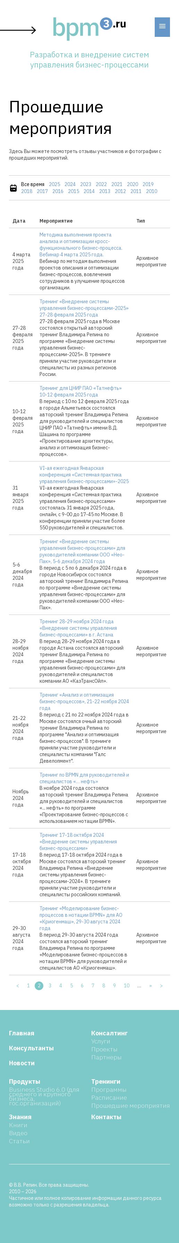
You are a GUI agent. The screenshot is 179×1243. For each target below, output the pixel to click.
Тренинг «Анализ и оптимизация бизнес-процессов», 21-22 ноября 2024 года (84, 701)
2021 (116, 184)
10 (126, 986)
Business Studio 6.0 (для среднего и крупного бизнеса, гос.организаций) (44, 1096)
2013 (104, 191)
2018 (26, 191)
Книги (18, 1125)
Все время (32, 184)
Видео (18, 1133)
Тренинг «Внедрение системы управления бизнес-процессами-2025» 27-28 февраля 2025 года (84, 308)
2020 (132, 184)
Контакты (106, 1117)
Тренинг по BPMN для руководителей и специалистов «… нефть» (84, 778)
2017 (42, 191)
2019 (148, 184)
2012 (120, 191)
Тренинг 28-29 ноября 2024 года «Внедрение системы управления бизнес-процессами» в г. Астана (78, 628)
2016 (57, 191)
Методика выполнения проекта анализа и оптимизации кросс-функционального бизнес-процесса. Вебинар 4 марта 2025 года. (81, 245)
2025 (54, 184)
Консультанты (31, 1048)
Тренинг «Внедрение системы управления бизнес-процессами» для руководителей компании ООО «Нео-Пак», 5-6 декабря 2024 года (82, 551)
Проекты (104, 1049)
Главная (21, 1033)
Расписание (109, 1097)
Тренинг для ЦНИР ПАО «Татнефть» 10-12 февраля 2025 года (81, 391)
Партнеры (106, 1057)
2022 (101, 184)
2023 (85, 184)
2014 (89, 191)
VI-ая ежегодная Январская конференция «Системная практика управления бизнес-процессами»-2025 (84, 474)
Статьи (19, 1141)
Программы (109, 1089)
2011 (136, 191)
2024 (70, 184)
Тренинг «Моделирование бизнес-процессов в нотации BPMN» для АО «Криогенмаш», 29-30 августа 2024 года (81, 918)
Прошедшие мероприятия (130, 1105)
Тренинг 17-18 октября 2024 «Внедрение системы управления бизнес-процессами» (78, 841)
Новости (22, 1063)
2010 (151, 191)
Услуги (100, 1041)
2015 (73, 191)
